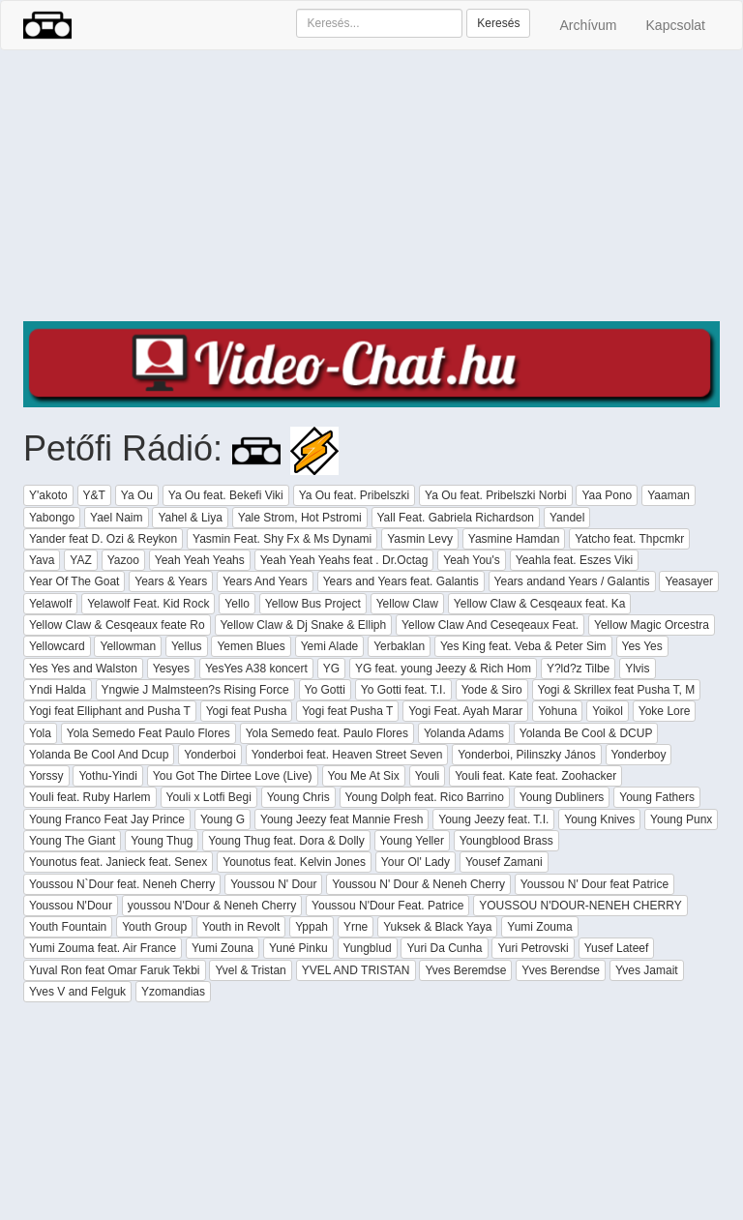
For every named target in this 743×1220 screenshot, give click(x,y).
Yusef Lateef (616, 948)
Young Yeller (412, 841)
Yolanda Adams (464, 733)
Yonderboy (639, 754)
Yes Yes (642, 646)
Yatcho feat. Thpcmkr (629, 539)
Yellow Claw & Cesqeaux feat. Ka (540, 603)
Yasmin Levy (420, 539)
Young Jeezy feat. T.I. (493, 819)
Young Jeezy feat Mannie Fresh (341, 819)
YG (331, 668)
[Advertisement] (371, 185)
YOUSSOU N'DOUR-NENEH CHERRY (580, 905)
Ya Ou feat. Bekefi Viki (225, 495)
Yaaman (668, 495)
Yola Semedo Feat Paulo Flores (148, 733)
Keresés (498, 23)
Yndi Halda (57, 690)
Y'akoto (48, 495)
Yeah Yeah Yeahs (200, 560)
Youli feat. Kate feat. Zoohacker (535, 776)
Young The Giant (72, 841)
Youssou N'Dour (70, 905)
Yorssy (46, 776)
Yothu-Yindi (107, 776)
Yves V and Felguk (77, 991)
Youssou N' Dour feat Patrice (594, 884)
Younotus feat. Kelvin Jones (294, 862)
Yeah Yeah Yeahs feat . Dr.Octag (344, 560)
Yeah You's (471, 560)
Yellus (186, 646)
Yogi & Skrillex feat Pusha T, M (617, 690)
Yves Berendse (560, 970)
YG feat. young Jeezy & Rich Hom (443, 668)
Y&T (94, 495)
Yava (41, 560)
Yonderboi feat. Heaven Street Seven (347, 754)
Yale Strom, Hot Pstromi (300, 517)
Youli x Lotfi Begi (209, 797)
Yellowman (128, 646)
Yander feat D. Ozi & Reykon (103, 539)
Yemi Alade (330, 646)
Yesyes (171, 668)
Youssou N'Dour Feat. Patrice (387, 905)
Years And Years (265, 581)
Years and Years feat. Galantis (401, 581)
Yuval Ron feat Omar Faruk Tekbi (114, 970)
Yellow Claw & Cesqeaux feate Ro (117, 625)
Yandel (567, 517)
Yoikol (607, 711)
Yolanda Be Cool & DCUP (586, 733)
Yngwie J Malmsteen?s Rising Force (195, 690)
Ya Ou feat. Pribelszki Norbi (496, 495)
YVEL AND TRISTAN (356, 970)
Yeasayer (689, 581)
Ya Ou (137, 495)
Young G (222, 819)
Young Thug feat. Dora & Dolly (286, 841)
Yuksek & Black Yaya (437, 927)
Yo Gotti (325, 690)
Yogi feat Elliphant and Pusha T (110, 711)
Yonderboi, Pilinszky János (526, 754)
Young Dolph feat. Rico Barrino (424, 797)
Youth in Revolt (241, 927)
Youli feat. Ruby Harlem (90, 797)
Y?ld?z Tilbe (578, 668)
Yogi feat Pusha (246, 711)
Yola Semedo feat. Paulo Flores (327, 733)
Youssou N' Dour (273, 884)
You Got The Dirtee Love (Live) (232, 776)
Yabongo (51, 517)
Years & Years (170, 581)
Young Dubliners (562, 797)
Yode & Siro (491, 690)
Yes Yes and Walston (83, 668)
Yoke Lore (665, 711)
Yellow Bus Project (313, 603)
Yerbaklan (399, 646)
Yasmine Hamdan (514, 539)
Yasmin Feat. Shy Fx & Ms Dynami (282, 539)
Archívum (587, 25)
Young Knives (599, 819)
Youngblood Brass (506, 841)
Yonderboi (210, 754)
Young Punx (681, 819)
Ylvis (637, 668)
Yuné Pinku (298, 948)
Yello (237, 603)
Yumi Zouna (222, 948)
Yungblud (367, 948)
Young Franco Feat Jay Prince (107, 819)
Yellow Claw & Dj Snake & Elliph (304, 625)
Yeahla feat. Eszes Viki (574, 560)
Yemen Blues (250, 646)
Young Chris (298, 797)
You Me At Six (364, 776)
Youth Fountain (67, 927)
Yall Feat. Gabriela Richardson (456, 517)
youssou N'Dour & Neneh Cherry (212, 905)
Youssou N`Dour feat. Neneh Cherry (122, 884)
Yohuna (557, 711)
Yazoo (123, 560)
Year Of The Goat (74, 581)
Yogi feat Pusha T (347, 711)
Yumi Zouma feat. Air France (102, 948)
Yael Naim (116, 517)
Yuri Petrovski (532, 948)
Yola (40, 733)
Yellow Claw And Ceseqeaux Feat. (490, 625)
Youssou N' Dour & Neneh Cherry (418, 884)
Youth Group (154, 927)
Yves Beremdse (465, 970)
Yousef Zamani (504, 862)
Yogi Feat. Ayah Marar (465, 711)
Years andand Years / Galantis (572, 581)
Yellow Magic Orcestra (651, 625)
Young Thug (162, 841)
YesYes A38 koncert (256, 668)
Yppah (311, 927)
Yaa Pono (606, 495)
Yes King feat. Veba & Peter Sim (523, 646)
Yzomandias (173, 991)
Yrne (355, 927)
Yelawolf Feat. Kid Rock (148, 603)
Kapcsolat (675, 25)
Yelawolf (50, 603)
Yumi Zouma (539, 927)
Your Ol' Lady (415, 862)
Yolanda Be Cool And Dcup (98, 754)
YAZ (80, 560)
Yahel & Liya (190, 517)
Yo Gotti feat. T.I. (403, 690)
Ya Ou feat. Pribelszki (354, 495)
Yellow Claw (407, 603)
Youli (427, 776)
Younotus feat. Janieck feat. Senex (118, 862)
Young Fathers (657, 797)
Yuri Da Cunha (444, 948)
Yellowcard (57, 646)
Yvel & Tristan (250, 970)
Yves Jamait (646, 970)
